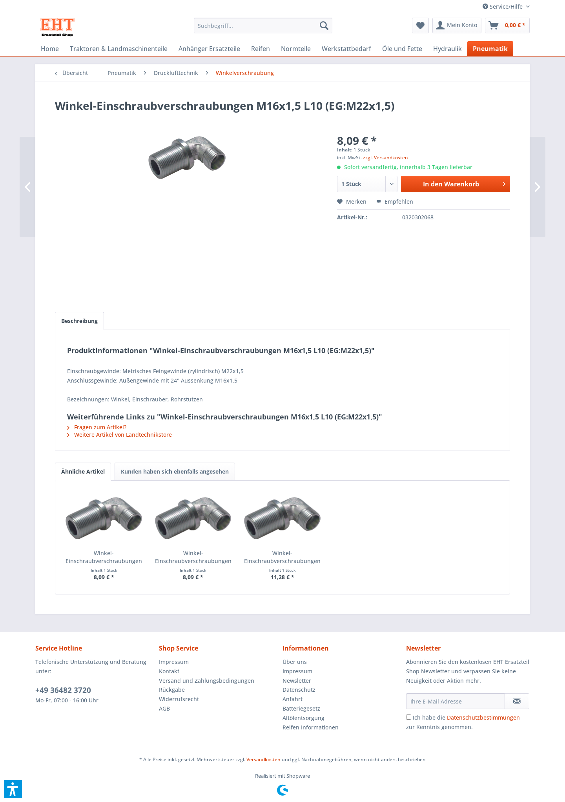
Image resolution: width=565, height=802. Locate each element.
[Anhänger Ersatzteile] (209, 48)
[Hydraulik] (447, 48)
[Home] (49, 48)
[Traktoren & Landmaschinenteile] (118, 48)
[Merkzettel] (420, 25)
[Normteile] (295, 48)
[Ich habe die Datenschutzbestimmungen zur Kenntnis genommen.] (408, 717)
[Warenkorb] (507, 25)
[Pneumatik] (490, 48)
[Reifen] (260, 48)
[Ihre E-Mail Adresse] (455, 701)
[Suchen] (324, 25)
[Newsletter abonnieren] (517, 701)
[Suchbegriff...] (263, 25)
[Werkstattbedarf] (346, 48)
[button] (13, 789)
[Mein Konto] (456, 25)
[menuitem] (503, 6)
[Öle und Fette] (402, 48)
